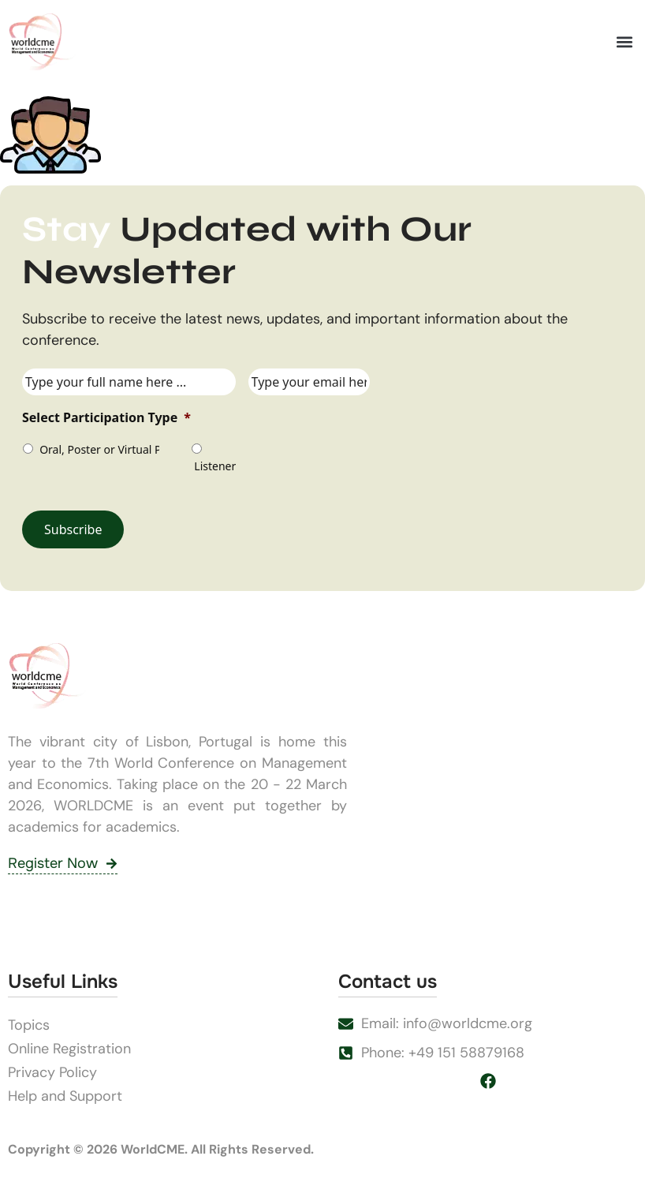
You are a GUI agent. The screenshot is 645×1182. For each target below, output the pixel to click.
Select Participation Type (106, 418)
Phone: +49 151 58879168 (442, 1052)
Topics (29, 1025)
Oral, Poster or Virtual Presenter (97, 449)
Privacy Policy (52, 1072)
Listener (213, 465)
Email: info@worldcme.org (446, 1023)
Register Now (62, 863)
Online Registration (69, 1048)
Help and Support (65, 1096)
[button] (624, 42)
